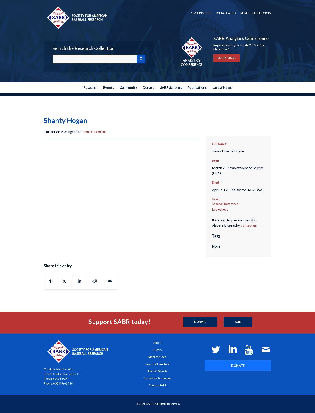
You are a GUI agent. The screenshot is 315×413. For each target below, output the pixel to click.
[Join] (238, 322)
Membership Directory (255, 13)
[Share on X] (64, 281)
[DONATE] (238, 365)
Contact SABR (157, 385)
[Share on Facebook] (50, 281)
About (157, 342)
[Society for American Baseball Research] (77, 17)
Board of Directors (157, 364)
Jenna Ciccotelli (94, 131)
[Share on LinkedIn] (79, 281)
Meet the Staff (157, 357)
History (157, 350)
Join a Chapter (226, 13)
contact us (248, 225)
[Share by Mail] (110, 281)
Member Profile (201, 13)
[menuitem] (200, 13)
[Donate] (200, 322)
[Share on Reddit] (95, 281)
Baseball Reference (225, 204)
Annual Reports (157, 371)
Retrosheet (220, 209)
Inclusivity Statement (157, 378)
